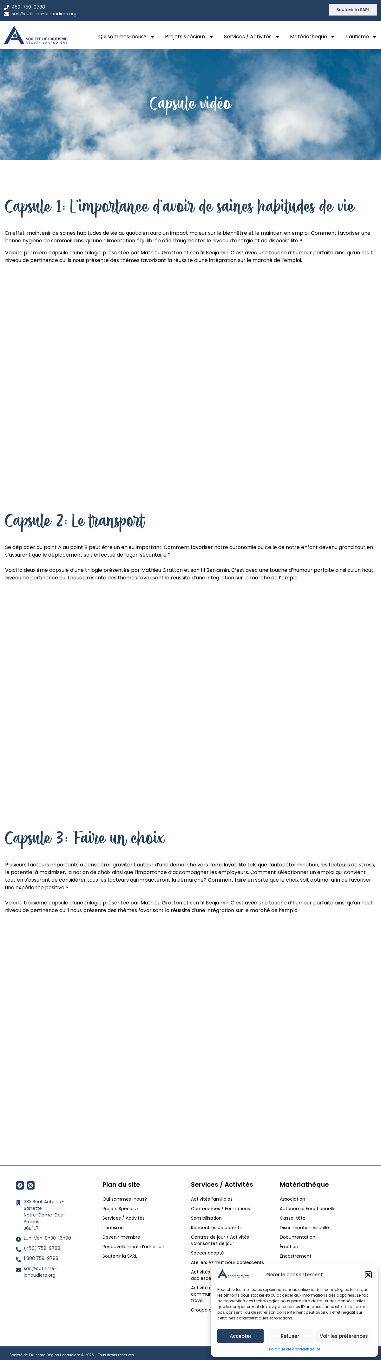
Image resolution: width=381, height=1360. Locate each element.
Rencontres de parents (216, 1227)
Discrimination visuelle (304, 1227)
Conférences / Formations (220, 1208)
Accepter (241, 1336)
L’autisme (361, 36)
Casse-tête (292, 1218)
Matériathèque (312, 36)
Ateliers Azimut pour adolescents (228, 1262)
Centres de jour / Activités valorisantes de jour (220, 1240)
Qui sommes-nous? (126, 36)
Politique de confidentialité (294, 1349)
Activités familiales (212, 1199)
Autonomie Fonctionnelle (308, 1208)
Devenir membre (121, 1237)
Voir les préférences (344, 1336)
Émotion (289, 1246)
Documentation (297, 1237)
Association (292, 1199)
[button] (368, 1275)
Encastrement (296, 1256)
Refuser (290, 1336)
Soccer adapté (208, 1253)
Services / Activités (252, 36)
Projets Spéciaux (120, 1208)
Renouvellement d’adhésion (133, 1246)
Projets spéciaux (189, 36)
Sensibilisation (206, 1218)
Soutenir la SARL (119, 1256)
